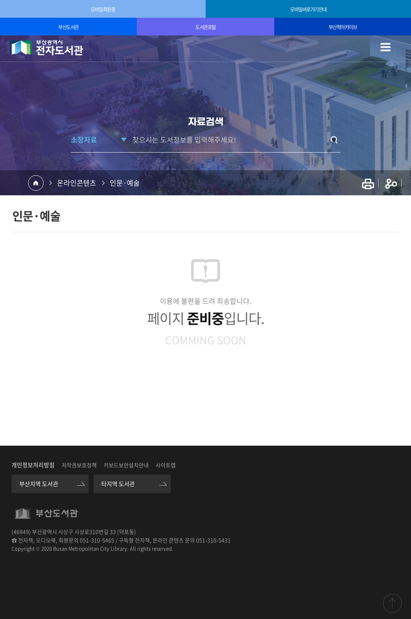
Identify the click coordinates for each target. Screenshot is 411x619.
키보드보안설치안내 (126, 465)
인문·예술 (125, 183)
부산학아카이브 (343, 26)
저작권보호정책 (79, 465)
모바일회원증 (103, 9)
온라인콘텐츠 (76, 183)
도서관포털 (205, 26)
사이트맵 (166, 465)
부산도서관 (68, 26)
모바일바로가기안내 (308, 9)
